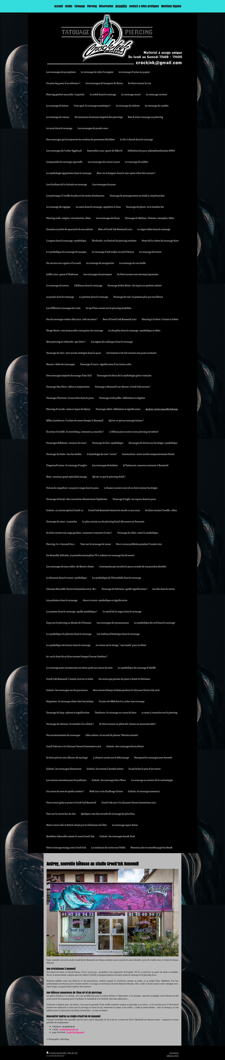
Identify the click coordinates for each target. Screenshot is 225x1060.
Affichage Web (173, 1055)
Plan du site (72, 1052)
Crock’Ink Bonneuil (75, 1032)
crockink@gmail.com (68, 1029)
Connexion (174, 1052)
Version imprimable (56, 1052)
